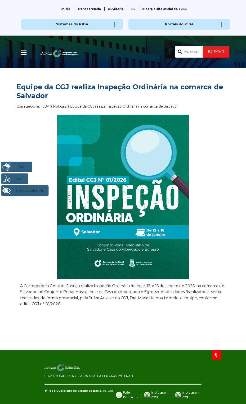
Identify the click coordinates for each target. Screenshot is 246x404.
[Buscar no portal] (189, 52)
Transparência (89, 9)
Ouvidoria (116, 9)
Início (65, 9)
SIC (132, 9)
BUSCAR (216, 52)
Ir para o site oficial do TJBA (164, 9)
